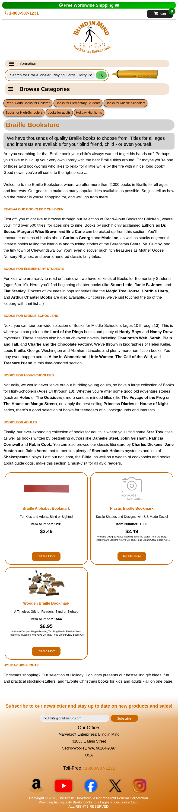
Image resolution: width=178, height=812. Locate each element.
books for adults (59, 112)
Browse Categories (39, 89)
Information (22, 63)
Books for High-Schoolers (24, 112)
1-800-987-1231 (22, 13)
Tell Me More (46, 556)
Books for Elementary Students (78, 103)
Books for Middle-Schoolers (125, 103)
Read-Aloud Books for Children (28, 103)
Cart (163, 13)
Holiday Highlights (89, 112)
